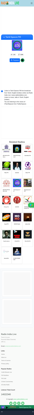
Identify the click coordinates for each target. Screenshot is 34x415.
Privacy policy (5, 363)
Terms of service (6, 360)
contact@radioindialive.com (13, 346)
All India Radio (5, 384)
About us (3, 357)
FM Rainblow (5, 375)
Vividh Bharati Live (6, 372)
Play (23, 60)
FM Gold (3, 378)
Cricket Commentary (7, 381)
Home (3, 354)
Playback (15, 60)
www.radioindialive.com (20, 399)
